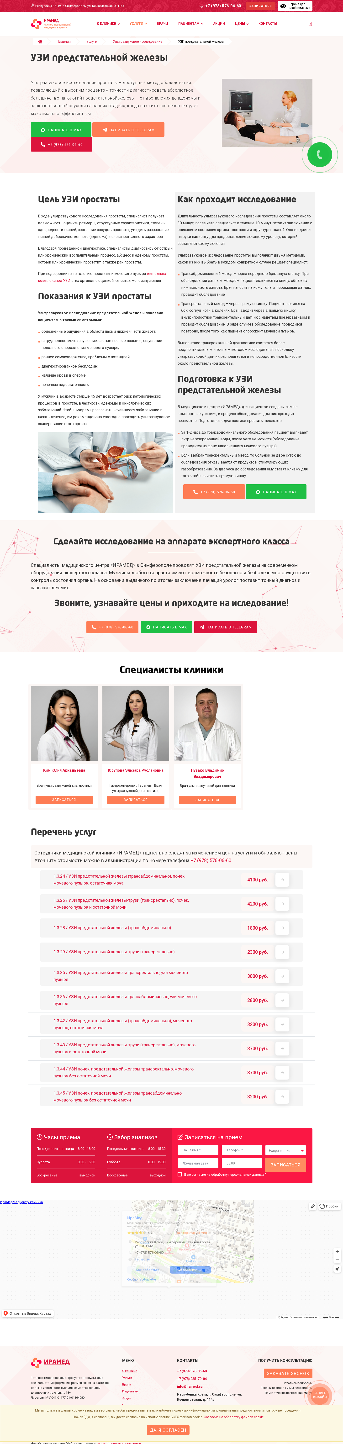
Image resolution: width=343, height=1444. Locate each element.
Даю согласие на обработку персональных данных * (225, 1179)
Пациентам (189, 24)
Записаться (260, 6)
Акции (219, 24)
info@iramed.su (190, 1386)
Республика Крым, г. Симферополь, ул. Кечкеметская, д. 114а (79, 6)
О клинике (106, 24)
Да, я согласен (168, 1430)
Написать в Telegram (128, 134)
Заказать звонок (288, 1373)
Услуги (136, 24)
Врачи (162, 24)
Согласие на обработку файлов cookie (234, 1417)
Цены (240, 24)
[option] (64, 752)
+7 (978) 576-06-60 (223, 6)
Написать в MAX (61, 134)
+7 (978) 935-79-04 (192, 1379)
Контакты (268, 24)
